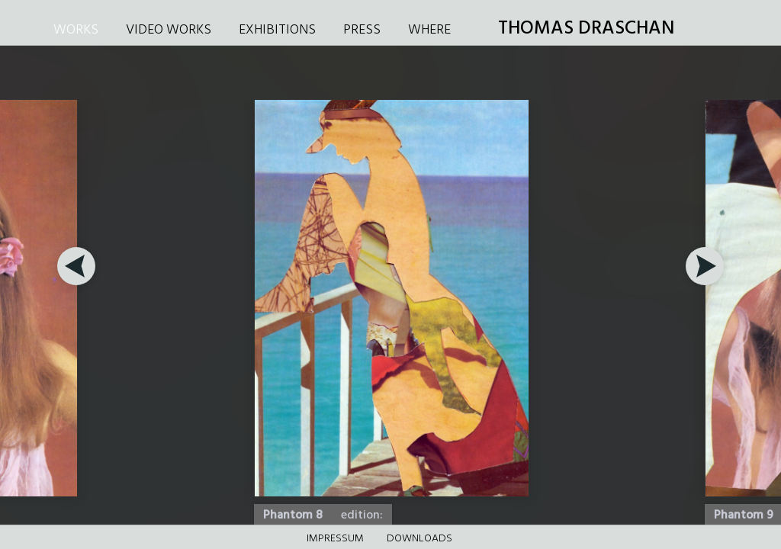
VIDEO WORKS (168, 30)
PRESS (362, 30)
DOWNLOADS (419, 538)
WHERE (429, 30)
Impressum (335, 538)
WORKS (75, 30)
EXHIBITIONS (277, 30)
